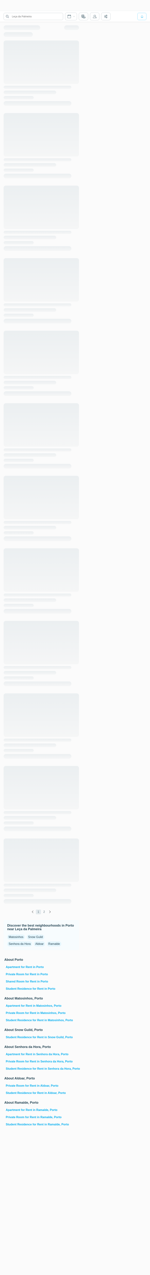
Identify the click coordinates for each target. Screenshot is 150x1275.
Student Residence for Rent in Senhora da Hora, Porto (42, 1068)
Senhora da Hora (20, 943)
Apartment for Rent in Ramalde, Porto (31, 1109)
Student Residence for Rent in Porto (30, 988)
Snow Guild (35, 937)
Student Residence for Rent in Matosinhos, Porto (39, 1020)
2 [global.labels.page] (44, 911)
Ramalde (54, 943)
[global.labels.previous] (32, 912)
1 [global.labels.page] (38, 911)
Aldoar (39, 943)
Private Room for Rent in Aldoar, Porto (32, 1085)
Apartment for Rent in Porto (25, 967)
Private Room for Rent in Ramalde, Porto (33, 1117)
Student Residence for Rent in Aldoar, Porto (36, 1092)
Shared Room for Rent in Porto (27, 981)
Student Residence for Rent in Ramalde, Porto (37, 1124)
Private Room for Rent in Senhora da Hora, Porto (39, 1061)
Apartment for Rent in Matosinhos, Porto (33, 1005)
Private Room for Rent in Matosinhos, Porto (36, 1013)
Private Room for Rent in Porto (27, 974)
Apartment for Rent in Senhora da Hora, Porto (37, 1054)
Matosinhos (16, 937)
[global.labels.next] (49, 912)
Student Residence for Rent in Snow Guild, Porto (39, 1037)
